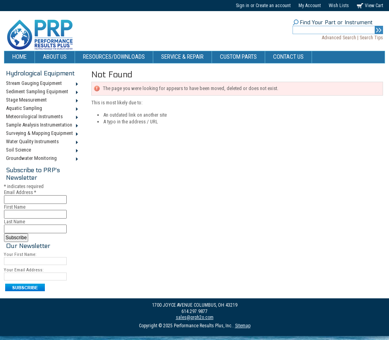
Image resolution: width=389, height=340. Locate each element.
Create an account (273, 5)
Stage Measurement (41, 100)
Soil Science (41, 150)
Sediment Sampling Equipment (41, 92)
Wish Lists (339, 5)
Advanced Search (339, 37)
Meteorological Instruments (41, 117)
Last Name (14, 222)
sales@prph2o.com (195, 317)
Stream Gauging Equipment (41, 83)
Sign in (242, 5)
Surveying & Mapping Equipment (41, 133)
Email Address (20, 192)
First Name (14, 207)
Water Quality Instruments (41, 142)
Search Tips (371, 37)
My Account (309, 5)
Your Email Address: (24, 270)
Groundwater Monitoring (41, 158)
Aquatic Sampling (41, 108)
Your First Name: (20, 254)
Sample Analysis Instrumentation (41, 125)
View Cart (374, 5)
